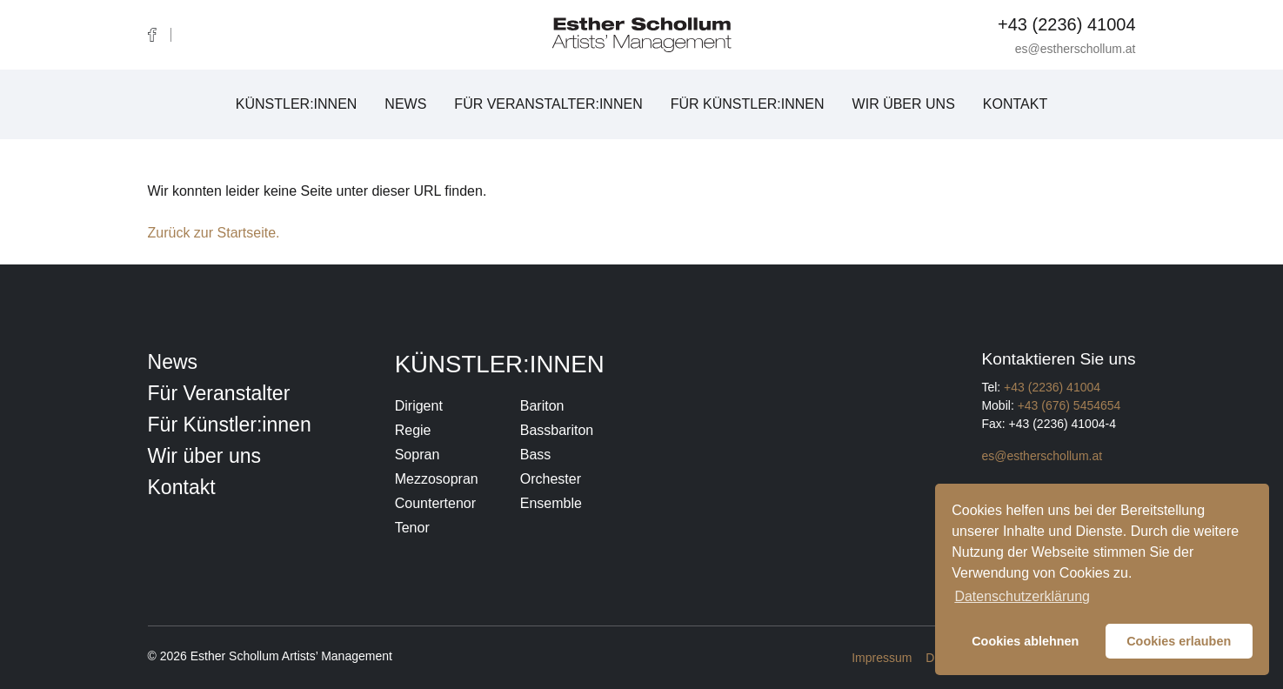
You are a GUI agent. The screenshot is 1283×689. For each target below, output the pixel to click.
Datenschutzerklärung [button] (1022, 596)
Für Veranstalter (219, 393)
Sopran (417, 454)
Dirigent (419, 405)
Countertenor (435, 503)
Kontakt (1015, 104)
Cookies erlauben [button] (1178, 641)
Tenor (412, 527)
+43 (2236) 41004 (1066, 24)
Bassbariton (557, 430)
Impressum (882, 658)
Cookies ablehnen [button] (1025, 641)
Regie (413, 430)
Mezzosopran (436, 479)
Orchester (550, 479)
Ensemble (551, 503)
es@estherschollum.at (1075, 49)
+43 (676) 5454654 (1069, 405)
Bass (535, 454)
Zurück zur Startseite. (214, 232)
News (405, 104)
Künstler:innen (297, 104)
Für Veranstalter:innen (548, 104)
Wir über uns (903, 104)
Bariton (542, 405)
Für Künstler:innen (748, 104)
